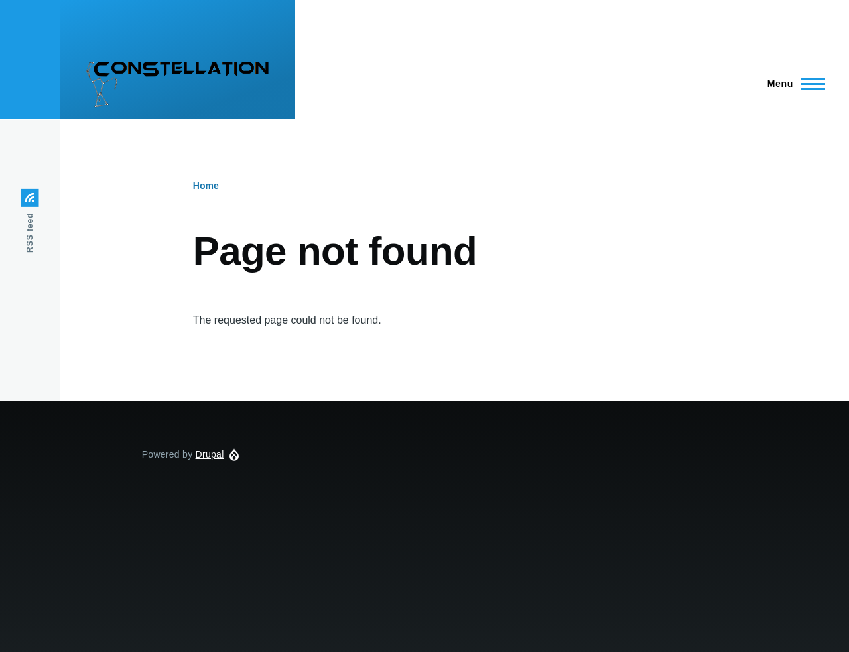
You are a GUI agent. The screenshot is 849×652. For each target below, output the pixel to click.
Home (206, 185)
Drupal (210, 454)
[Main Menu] (792, 84)
